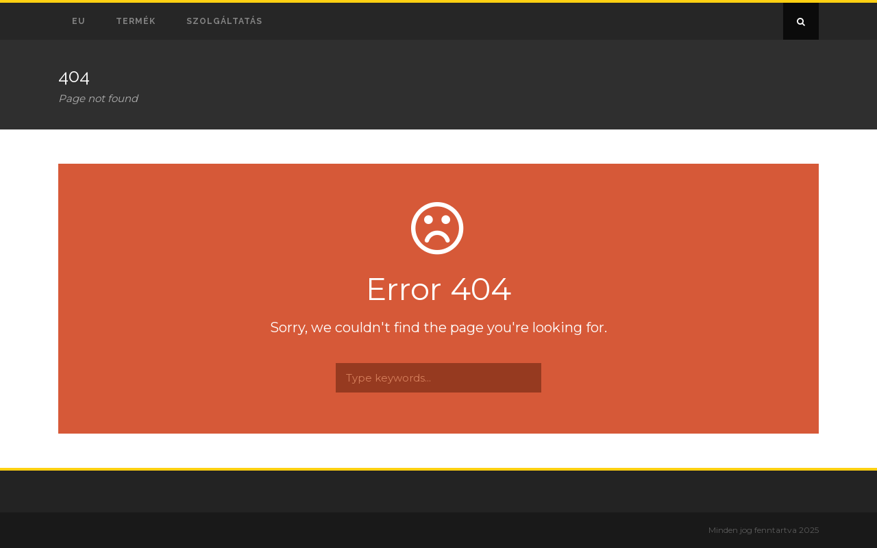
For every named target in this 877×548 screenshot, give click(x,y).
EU (78, 21)
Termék (136, 21)
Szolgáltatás (224, 21)
